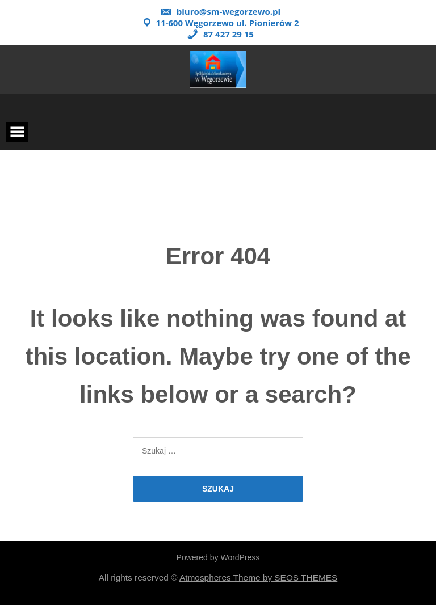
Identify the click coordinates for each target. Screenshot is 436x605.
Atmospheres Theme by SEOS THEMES (258, 577)
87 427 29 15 (220, 34)
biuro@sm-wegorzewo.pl (220, 11)
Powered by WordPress (218, 557)
